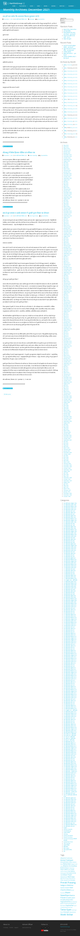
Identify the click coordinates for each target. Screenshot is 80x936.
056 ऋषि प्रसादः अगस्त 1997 (70, 517)
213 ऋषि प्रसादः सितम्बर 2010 (70, 617)
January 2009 (67, 413)
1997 (65, 134)
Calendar (71, 6)
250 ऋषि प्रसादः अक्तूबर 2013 (70, 672)
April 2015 (66, 299)
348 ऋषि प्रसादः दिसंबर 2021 (20, 19)
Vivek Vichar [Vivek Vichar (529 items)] (66, 914)
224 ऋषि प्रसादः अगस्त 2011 (70, 635)
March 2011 (67, 372)
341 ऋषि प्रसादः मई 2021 (69, 807)
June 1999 (66, 474)
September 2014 (68, 310)
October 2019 (67, 214)
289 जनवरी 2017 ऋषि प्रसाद (70, 733)
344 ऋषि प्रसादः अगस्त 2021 (70, 812)
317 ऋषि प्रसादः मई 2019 (69, 777)
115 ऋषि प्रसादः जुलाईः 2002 (70, 575)
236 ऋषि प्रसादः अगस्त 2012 (70, 652)
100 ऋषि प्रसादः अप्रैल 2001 (70, 553)
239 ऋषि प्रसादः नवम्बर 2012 (70, 657)
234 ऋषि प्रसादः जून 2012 (69, 649)
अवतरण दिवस (66, 845)
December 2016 (68, 267)
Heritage (62, 6)
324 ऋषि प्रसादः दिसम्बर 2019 (70, 788)
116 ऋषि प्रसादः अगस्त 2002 (70, 577)
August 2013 (67, 330)
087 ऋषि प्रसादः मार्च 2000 (69, 537)
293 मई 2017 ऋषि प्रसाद (69, 740)
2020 (65, 77)
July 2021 (66, 181)
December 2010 (68, 377)
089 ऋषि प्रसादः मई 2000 (69, 541)
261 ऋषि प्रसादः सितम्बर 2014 (70, 689)
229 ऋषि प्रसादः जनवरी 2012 (70, 641)
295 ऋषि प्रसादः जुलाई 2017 (70, 743)
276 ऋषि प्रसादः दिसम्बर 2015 (70, 713)
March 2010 (67, 391)
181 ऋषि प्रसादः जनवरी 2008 (70, 584)
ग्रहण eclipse (66, 848)
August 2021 (67, 180)
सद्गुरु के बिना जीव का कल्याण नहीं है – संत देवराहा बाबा (70, 49)
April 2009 (66, 408)
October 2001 (67, 438)
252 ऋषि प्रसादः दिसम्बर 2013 (70, 675)
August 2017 (67, 255)
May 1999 (66, 476)
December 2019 (68, 211)
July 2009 (66, 404)
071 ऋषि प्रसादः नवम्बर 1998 (70, 522)
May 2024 (66, 145)
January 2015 (67, 303)
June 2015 (66, 296)
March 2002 (67, 430)
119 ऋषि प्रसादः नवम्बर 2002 (70, 581)
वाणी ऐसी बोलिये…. (67, 31)
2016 (65, 90)
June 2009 (66, 405)
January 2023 (67, 153)
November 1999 (68, 466)
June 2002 (66, 426)
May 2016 (66, 278)
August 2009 (67, 402)
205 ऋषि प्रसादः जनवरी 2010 (70, 605)
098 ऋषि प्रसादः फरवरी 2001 (70, 550)
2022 (65, 71)
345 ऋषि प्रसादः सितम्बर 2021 (70, 813)
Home (14, 6)
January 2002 (67, 433)
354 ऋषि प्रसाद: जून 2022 (69, 823)
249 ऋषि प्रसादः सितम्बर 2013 (70, 671)
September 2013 (68, 328)
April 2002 (66, 429)
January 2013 (67, 339)
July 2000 (66, 455)
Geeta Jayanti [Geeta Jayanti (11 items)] (63, 873)
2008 (65, 115)
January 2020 (67, 209)
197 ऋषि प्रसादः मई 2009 (69, 592)
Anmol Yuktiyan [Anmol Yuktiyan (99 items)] (66, 860)
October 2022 (67, 158)
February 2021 (67, 189)
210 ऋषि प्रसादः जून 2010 (69, 613)
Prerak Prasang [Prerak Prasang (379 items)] (68, 882)
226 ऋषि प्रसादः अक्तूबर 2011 (70, 638)
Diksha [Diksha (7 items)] (69, 869)
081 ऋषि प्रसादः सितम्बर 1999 (70, 530)
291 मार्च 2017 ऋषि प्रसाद (69, 737)
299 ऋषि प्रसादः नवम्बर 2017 (70, 749)
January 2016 (67, 285)
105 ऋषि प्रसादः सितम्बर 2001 (70, 559)
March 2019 (67, 225)
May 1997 (66, 485)
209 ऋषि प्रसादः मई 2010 (69, 611)
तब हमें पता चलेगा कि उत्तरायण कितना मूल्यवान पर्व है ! (21, 16)
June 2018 (66, 239)
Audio (32, 6)
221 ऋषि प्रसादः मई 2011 (69, 630)
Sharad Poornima (68, 837)
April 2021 (66, 186)
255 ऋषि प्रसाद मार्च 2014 (69, 680)
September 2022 (68, 159)
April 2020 (66, 205)
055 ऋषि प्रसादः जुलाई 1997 (70, 515)
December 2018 (68, 230)
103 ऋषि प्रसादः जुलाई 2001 (70, 558)
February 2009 (67, 412)
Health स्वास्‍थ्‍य (67, 832)
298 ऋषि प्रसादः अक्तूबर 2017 (70, 748)
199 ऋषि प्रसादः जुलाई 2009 (70, 595)
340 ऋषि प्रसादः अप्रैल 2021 (70, 806)
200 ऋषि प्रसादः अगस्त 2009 (70, 597)
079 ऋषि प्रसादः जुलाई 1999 (70, 526)
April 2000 (66, 460)
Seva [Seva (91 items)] (69, 890)
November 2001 (68, 437)
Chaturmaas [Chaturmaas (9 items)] (71, 868)
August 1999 (67, 471)
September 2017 (68, 253)
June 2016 (66, 277)
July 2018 (66, 238)
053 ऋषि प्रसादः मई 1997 (69, 514)
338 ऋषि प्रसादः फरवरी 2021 (70, 802)
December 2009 (68, 396)
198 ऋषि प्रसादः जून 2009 (69, 594)
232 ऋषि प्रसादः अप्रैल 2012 (70, 646)
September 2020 (68, 197)
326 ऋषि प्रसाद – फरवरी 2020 (70, 791)
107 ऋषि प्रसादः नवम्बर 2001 (70, 563)
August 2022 (67, 161)
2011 (65, 105)
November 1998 (68, 477)
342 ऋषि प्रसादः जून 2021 (69, 809)
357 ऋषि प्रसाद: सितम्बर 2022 (70, 824)
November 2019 (68, 212)
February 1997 (67, 490)
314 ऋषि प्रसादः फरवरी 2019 (70, 773)
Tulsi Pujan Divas (33, 216)
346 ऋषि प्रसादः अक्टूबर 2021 (70, 815)
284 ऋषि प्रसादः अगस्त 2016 (70, 726)
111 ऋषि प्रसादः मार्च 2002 (69, 569)
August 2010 (67, 383)
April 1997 (66, 487)
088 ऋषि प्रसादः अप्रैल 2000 (70, 539)
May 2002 (66, 427)
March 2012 (67, 355)
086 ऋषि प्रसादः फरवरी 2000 (70, 536)
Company (5, 927)
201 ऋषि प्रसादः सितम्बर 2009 (70, 599)
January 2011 (67, 375)
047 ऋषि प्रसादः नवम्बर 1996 (70, 505)
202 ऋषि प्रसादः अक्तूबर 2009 (70, 600)
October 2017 (67, 252)
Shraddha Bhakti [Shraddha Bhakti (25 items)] (65, 900)
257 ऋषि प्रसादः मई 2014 (69, 683)
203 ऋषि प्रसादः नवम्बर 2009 (70, 602)
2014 (65, 96)
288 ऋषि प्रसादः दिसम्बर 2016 (70, 732)
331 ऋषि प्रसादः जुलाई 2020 (70, 798)
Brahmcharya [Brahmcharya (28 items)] (64, 868)
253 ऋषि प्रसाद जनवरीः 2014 (70, 677)
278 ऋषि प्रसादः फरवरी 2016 (70, 716)
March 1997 (67, 488)
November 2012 (68, 343)
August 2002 (67, 423)
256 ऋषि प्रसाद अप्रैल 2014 (69, 682)
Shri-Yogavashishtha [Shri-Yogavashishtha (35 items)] (66, 901)
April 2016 (66, 280)
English (65, 827)
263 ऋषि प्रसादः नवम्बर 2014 (70, 693)
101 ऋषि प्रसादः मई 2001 (69, 555)
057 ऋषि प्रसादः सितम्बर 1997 (70, 519)
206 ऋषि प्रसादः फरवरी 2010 (70, 606)
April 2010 (66, 390)
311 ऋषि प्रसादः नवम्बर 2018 (70, 768)
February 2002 (67, 432)
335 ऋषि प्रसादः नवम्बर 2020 (70, 799)
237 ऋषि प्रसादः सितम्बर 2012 (70, 653)
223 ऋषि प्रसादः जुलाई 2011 (70, 633)
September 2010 (68, 382)
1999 (65, 127)
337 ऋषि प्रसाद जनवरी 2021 (70, 801)
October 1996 (67, 496)
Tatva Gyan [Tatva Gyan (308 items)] (65, 909)
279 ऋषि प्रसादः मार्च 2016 (69, 718)
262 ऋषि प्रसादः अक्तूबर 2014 (70, 691)
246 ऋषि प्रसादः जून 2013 (69, 666)
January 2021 (67, 190)
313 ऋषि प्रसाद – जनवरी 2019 (70, 771)
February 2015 (67, 302)
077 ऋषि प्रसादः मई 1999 (69, 523)
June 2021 (66, 183)
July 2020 (66, 200)
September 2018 (68, 234)
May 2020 (66, 203)
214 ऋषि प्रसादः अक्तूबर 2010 (70, 619)
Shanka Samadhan (68, 835)
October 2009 (67, 399)
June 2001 (66, 443)
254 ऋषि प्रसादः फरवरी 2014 (70, 679)
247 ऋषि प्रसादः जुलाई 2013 (70, 668)
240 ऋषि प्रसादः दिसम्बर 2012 (70, 658)
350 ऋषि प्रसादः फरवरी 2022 (70, 821)
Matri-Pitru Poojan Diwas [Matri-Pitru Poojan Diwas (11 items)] (66, 878)
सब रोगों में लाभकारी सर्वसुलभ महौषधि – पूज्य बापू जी (70, 46)
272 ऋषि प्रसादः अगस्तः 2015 (70, 707)
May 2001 (66, 444)
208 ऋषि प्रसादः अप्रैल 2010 (70, 610)
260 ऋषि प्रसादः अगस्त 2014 (70, 688)
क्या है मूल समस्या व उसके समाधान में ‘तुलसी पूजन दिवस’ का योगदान (26, 213)
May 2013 (66, 335)
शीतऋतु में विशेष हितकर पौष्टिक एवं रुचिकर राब (19, 152)
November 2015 (68, 288)
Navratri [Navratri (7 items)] (73, 878)
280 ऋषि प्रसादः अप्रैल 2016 (70, 719)
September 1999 (68, 470)
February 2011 (67, 374)
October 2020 (67, 195)
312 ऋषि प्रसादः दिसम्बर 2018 (70, 769)
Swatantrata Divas (68, 842)
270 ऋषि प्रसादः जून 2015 (69, 704)
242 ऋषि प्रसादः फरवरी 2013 (70, 661)
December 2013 (68, 324)
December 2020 (68, 192)
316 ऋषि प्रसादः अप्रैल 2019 (70, 776)
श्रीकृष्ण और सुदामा (67, 39)
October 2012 (67, 344)
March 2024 (67, 148)
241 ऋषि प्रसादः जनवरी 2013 (70, 660)
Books (46, 6)
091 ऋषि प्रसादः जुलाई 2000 (70, 544)
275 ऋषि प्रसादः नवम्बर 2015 (70, 711)
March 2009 (67, 410)
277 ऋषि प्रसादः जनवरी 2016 (70, 715)
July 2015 (66, 294)
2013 (65, 99)
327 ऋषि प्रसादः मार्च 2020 (69, 793)
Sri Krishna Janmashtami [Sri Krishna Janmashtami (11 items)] (69, 903)
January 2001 (67, 451)
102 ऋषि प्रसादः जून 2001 (69, 556)
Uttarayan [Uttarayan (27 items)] (66, 912)
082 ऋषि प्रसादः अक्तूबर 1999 (70, 531)
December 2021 (68, 173)
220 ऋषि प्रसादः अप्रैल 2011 (70, 628)
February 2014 (67, 321)
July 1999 (66, 473)
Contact (11, 927)
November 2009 (68, 397)
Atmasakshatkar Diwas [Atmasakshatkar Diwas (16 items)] (66, 862)
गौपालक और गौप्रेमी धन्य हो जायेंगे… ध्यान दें (69, 36)
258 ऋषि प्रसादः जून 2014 (69, 685)
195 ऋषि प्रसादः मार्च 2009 (69, 589)
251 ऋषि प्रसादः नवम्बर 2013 (70, 674)
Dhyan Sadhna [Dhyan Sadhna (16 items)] (64, 869)
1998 (65, 130)
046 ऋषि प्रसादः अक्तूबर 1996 (70, 503)
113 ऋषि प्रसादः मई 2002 (69, 572)
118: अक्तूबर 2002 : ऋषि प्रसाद (70, 580)
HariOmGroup (65, 927)
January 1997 (67, 491)
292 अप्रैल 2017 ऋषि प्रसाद (69, 738)
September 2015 (68, 291)
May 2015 (66, 297)
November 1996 (68, 495)
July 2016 (66, 275)
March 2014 (67, 319)
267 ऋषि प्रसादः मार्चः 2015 (69, 699)
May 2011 (66, 369)
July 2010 (66, 385)
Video (39, 6)
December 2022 (68, 154)
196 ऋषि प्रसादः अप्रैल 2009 (70, 591)
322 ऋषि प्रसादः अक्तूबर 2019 (70, 785)
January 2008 (67, 415)
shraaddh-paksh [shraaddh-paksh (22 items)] (70, 898)
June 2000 (66, 457)
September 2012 (68, 346)
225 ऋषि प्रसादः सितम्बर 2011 (70, 636)
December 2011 (68, 360)
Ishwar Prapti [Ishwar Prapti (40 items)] (67, 875)
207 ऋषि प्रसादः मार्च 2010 (69, 608)
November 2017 (68, 250)
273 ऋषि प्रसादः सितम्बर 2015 (70, 708)
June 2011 (66, 368)
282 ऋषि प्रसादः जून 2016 (69, 722)
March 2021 (67, 187)
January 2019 (67, 228)
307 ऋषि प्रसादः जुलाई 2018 (70, 762)
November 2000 (68, 452)
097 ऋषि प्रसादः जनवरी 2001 (70, 548)
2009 (65, 112)
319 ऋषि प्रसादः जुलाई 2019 (70, 780)
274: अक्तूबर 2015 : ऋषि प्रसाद (70, 710)
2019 (65, 80)
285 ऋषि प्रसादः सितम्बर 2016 (70, 727)
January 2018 (67, 247)
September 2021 (68, 178)
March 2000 (67, 462)
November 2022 (68, 156)
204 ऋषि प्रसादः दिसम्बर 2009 (70, 603)
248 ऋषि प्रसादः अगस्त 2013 (70, 669)
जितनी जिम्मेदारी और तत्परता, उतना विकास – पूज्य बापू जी (70, 33)
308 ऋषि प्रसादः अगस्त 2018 (70, 763)
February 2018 (67, 245)
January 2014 (67, 322)
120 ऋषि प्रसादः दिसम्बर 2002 (70, 583)
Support (16, 927)
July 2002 (66, 424)
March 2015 (67, 300)
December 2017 (68, 249)
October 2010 (67, 380)
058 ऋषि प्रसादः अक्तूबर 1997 (70, 520)
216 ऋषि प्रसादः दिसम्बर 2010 (70, 622)
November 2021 (68, 175)
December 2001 (68, 435)
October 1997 (67, 479)
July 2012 (66, 349)
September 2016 (68, 272)
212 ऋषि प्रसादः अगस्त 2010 (70, 616)
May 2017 (66, 259)
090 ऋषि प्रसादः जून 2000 (69, 542)
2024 (65, 65)
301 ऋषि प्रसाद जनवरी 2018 (70, 752)
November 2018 (68, 231)
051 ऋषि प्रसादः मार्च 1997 (69, 511)
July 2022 (66, 162)
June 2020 (66, 201)
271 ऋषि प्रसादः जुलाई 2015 (70, 705)
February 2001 (67, 449)
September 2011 (68, 363)
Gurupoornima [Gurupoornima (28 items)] (71, 873)
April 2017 (66, 261)
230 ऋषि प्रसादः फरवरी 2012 (70, 642)
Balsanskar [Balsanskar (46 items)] (67, 864)
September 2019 (68, 216)
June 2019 (66, 220)
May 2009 (66, 407)
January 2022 (67, 172)
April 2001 (66, 446)
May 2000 (66, 459)
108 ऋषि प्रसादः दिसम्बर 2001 (70, 564)
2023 (65, 68)
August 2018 (67, 236)
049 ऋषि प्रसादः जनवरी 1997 (70, 508)
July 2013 (66, 332)
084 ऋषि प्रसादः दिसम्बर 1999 (70, 534)
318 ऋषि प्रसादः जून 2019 (69, 779)
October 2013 (67, 327)
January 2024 (67, 151)
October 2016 (67, 270)
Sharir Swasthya (33, 155)
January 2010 (67, 394)
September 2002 (68, 421)
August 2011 (67, 365)
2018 (65, 83)
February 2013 (67, 338)
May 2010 (66, 388)
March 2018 (67, 244)
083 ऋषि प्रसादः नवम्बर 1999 (70, 533)
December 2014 (68, 305)
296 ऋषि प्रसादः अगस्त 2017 (70, 744)
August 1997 (67, 482)
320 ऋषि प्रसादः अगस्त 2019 (70, 782)
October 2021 (67, 176)
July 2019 (66, 219)
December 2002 (68, 416)
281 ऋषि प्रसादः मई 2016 (69, 721)
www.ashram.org (26, 927)
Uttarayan (31, 19)
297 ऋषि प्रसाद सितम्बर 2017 (70, 746)
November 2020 (68, 194)
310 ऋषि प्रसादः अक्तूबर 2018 (70, 766)
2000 (65, 124)
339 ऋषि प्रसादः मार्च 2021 (69, 804)
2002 (65, 118)
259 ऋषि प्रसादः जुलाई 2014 (70, 686)
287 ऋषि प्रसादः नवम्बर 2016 (70, 730)
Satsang (66, 834)
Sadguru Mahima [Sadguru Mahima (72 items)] (66, 885)
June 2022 (66, 164)
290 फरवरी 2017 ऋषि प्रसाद (70, 735)
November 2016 (68, 269)
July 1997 (66, 484)
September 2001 (68, 440)
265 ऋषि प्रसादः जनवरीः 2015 (70, 696)
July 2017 (66, 256)
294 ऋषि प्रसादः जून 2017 (69, 741)
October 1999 (67, 468)
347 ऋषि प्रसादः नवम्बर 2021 (70, 816)
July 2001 (66, 441)
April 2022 (66, 167)
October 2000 (67, 454)
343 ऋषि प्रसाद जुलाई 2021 (70, 810)
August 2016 (67, 274)
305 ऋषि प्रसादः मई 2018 (69, 758)
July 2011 (66, 366)
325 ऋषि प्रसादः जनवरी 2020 (70, 790)
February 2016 (67, 283)
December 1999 (68, 465)
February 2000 (67, 463)
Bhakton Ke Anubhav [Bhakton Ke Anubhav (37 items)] (70, 866)
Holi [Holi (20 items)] (61, 875)
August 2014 (67, 311)
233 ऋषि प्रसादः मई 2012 (69, 647)
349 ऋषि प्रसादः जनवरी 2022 (70, 820)
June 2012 (66, 350)
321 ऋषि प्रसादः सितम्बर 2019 (70, 784)
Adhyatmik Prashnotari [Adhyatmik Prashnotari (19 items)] (66, 858)
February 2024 (67, 150)
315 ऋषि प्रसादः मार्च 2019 (69, 774)
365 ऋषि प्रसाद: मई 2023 (69, 826)
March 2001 (67, 448)
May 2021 (66, 184)
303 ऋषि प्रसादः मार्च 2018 (69, 755)
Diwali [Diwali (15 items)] (72, 869)
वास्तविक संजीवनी (67, 52)
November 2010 (68, 379)
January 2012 (67, 358)
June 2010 (66, 386)
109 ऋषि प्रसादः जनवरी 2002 (70, 566)
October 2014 (67, 308)
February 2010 (67, 393)
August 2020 (67, 198)
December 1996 (68, 493)
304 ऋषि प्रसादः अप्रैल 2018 (70, 757)
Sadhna (54, 6)
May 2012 (66, 352)
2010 (65, 109)
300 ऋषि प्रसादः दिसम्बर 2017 (70, 751)
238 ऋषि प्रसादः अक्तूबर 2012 (70, 655)
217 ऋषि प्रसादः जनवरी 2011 (70, 624)
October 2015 (67, 289)
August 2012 (67, 347)
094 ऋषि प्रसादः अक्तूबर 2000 (70, 545)
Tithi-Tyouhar (67, 843)
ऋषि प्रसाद (66, 846)
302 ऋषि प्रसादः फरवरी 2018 (70, 754)
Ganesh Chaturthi (68, 829)
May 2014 (66, 316)
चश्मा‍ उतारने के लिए (68, 849)
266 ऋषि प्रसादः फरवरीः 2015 (70, 697)
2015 (65, 93)
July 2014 (66, 313)
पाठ (64, 851)
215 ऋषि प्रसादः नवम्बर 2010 (70, 621)
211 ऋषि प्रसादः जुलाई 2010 (70, 614)
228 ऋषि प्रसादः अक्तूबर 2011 (70, 639)
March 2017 (67, 263)
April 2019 (66, 223)
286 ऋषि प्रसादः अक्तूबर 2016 (70, 729)
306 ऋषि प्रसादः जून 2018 (69, 760)
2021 (65, 74)
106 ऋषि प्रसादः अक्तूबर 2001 (70, 561)
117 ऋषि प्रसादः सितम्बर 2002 (70, 578)
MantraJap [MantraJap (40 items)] (71, 877)
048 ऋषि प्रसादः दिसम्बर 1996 (70, 506)
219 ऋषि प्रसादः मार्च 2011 (69, 627)
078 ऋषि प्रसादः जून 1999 (69, 525)
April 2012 (66, 354)
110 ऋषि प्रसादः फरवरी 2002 (70, 567)
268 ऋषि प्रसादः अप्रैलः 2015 (70, 700)
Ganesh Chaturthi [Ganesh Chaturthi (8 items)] (64, 871)
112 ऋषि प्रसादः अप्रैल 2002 (70, 570)
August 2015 (67, 292)
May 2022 (66, 165)
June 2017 (66, 258)
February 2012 (67, 357)
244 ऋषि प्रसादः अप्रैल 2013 (70, 663)
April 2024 (66, 147)
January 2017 (67, 266)
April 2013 (66, 336)
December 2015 (68, 286)
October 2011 (67, 361)
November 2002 (68, 418)
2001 (65, 121)
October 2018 (67, 233)
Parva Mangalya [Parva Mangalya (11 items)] (71, 880)
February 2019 (67, 227)
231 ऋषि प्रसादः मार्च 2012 (69, 644)
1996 (65, 137)
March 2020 (67, 206)
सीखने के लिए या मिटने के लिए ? (70, 29)
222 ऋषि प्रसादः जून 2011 (69, 631)
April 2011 (66, 371)
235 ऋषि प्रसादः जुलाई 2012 (70, 650)
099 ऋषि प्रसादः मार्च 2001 (69, 552)
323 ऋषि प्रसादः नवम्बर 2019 (70, 787)
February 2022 (67, 170)
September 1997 (68, 481)
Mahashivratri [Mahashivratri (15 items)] (63, 877)
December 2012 (68, 341)
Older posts (7, 394)
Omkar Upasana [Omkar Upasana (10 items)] (64, 880)
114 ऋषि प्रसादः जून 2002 (69, 573)
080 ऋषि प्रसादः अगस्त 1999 (70, 528)
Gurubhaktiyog (67, 831)
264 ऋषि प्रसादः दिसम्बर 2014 (70, 694)
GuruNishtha (41, 19)
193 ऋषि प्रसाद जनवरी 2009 (70, 586)
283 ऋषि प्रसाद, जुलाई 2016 (70, 724)
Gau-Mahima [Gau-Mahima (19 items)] (71, 871)
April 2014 (66, 317)
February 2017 (67, 264)
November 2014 (68, 307)
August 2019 (67, 217)
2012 (65, 102)
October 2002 (67, 419)
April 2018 (66, 242)
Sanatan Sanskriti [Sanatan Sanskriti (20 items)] (64, 887)
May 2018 (66, 241)
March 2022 (67, 169)
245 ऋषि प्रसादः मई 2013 (69, 664)
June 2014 (66, 314)
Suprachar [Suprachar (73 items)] (70, 905)
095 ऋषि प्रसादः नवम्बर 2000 (70, 547)
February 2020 (67, 208)
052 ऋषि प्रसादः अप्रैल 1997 (70, 512)
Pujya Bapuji (23, 6)
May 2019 (66, 222)
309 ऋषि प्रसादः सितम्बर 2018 (70, 765)
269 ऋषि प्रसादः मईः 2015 (69, 702)
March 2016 (67, 281)
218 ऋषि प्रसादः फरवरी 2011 (70, 625)
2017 (65, 87)
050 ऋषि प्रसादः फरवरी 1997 (70, 509)
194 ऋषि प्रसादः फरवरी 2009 (70, 588)
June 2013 (66, 333)
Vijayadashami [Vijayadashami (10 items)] (72, 912)
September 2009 (68, 401)
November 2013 (68, 325)
